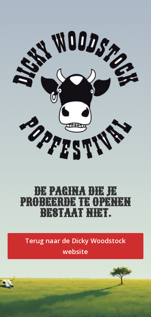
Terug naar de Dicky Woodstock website (75, 246)
